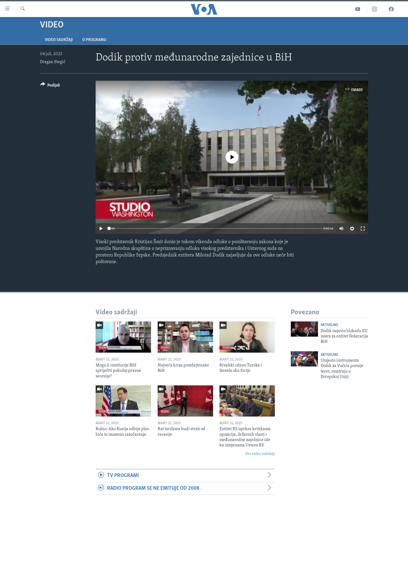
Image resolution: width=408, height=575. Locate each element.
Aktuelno (329, 325)
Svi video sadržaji (260, 454)
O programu (94, 40)
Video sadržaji (59, 40)
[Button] (50, 86)
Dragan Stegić (52, 62)
